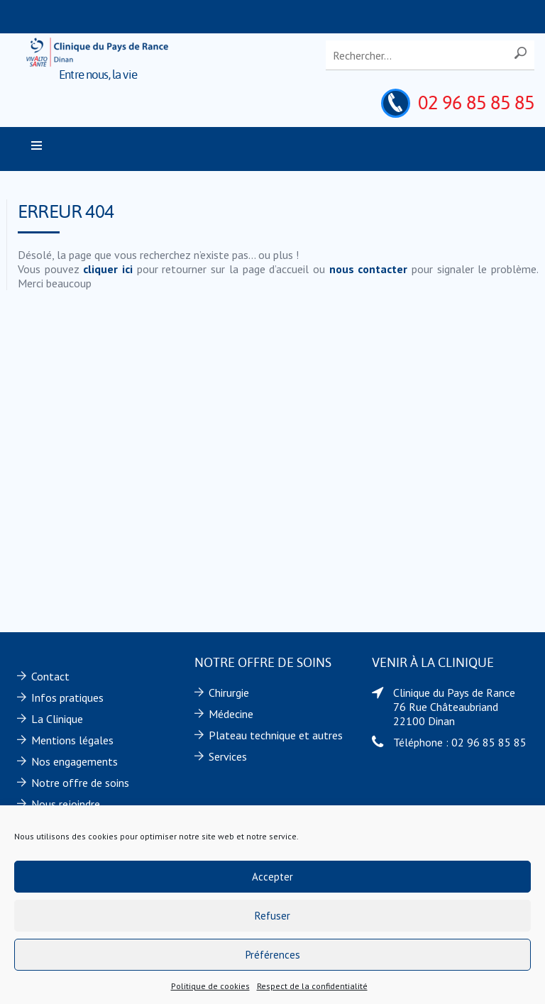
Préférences (273, 954)
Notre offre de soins (80, 783)
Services (228, 756)
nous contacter (368, 269)
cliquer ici (108, 269)
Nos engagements (74, 761)
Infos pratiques (67, 697)
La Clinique (57, 719)
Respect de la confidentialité (312, 986)
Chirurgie (229, 692)
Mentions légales (72, 740)
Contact (50, 676)
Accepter (272, 876)
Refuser (272, 915)
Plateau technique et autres (276, 735)
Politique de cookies (210, 986)
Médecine (231, 714)
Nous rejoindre (65, 804)
